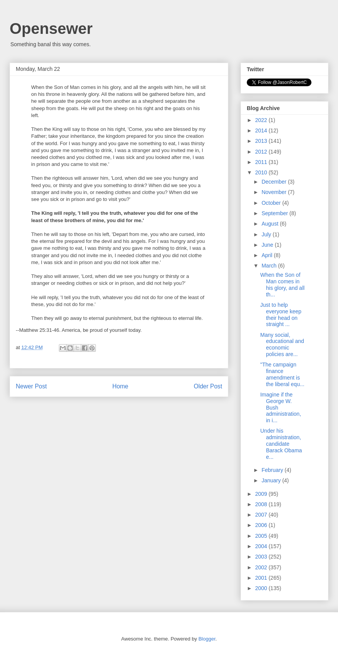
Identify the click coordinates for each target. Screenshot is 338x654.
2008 (262, 504)
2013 (262, 141)
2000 (262, 588)
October (271, 203)
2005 (262, 536)
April (267, 255)
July (267, 234)
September (275, 213)
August (270, 224)
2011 (262, 162)
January (271, 480)
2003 (262, 557)
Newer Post (31, 386)
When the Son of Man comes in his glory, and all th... (282, 284)
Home (120, 386)
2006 (262, 525)
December (274, 182)
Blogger (206, 639)
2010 (262, 172)
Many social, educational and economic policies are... (282, 344)
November (274, 192)
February (272, 470)
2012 (262, 152)
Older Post (208, 386)
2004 (262, 546)
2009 (262, 494)
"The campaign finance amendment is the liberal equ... (282, 374)
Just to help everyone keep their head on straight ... (280, 314)
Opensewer (51, 28)
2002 (262, 567)
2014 (262, 130)
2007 (262, 515)
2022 (262, 120)
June (267, 245)
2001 (262, 578)
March (269, 266)
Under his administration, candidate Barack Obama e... (281, 444)
